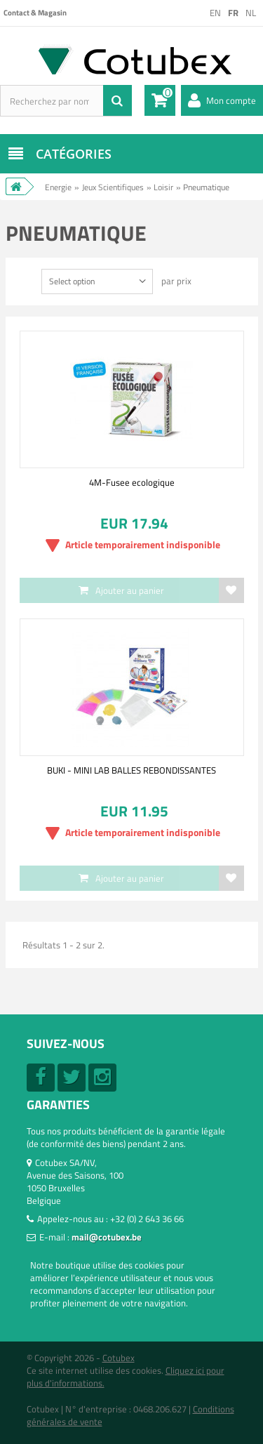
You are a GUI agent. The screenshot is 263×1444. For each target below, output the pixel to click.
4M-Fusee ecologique (132, 482)
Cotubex (118, 1358)
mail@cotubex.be (107, 1237)
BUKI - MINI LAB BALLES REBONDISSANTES (131, 770)
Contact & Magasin (35, 12)
